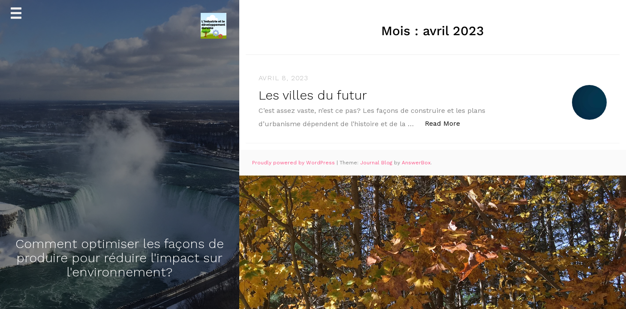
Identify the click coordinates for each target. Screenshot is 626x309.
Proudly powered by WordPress (294, 163)
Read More (447, 122)
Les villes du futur (313, 95)
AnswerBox (416, 163)
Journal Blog (377, 163)
